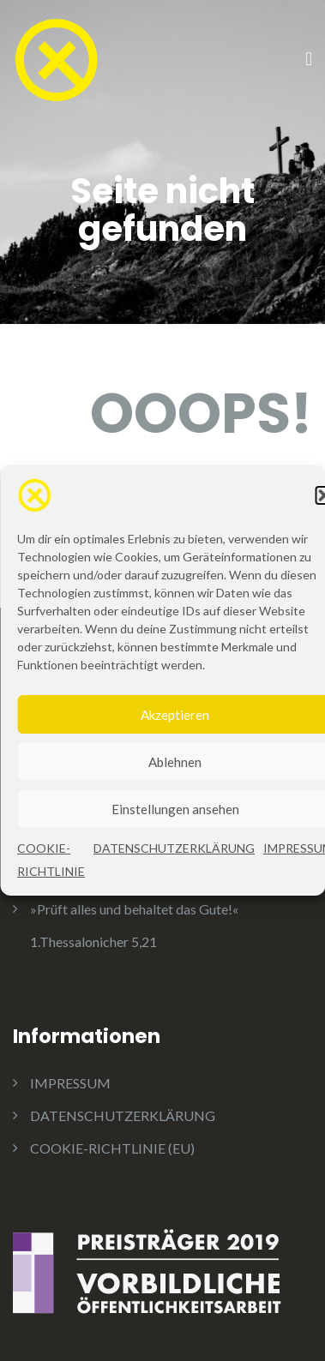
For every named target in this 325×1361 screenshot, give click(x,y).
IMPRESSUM (70, 1083)
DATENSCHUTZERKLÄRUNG (174, 853)
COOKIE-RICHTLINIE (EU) (112, 1148)
